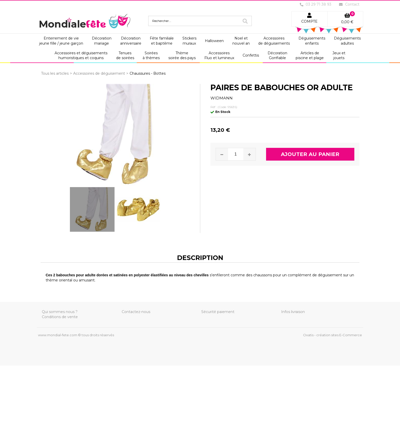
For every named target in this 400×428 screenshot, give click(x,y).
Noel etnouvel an (241, 41)
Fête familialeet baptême (162, 41)
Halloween (214, 40)
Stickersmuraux (189, 41)
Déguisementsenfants (311, 41)
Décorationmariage (101, 41)
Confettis (251, 55)
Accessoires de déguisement (99, 73)
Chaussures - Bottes (148, 73)
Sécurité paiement (217, 311)
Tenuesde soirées (125, 55)
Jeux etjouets (338, 55)
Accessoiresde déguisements (274, 41)
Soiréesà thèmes (151, 55)
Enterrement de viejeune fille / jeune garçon (61, 41)
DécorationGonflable (277, 55)
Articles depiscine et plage (310, 55)
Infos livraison (293, 311)
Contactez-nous (136, 311)
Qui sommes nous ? (60, 311)
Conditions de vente (60, 317)
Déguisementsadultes (347, 41)
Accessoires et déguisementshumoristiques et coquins (81, 55)
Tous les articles (55, 73)
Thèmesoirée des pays (182, 55)
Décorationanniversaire (130, 41)
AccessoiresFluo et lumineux (219, 55)
